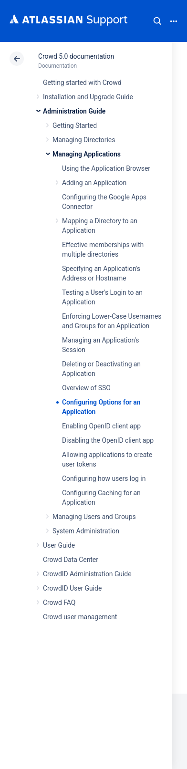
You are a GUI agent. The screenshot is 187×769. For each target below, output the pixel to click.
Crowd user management (80, 617)
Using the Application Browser (106, 168)
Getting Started (74, 125)
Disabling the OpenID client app (108, 440)
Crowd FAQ (59, 602)
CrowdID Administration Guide (87, 574)
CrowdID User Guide (72, 588)
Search (157, 21)
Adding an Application (94, 183)
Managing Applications (86, 154)
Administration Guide (74, 111)
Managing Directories (83, 140)
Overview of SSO (86, 388)
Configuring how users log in (103, 478)
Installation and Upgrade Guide (88, 97)
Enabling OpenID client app (101, 426)
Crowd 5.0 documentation (76, 56)
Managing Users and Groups (94, 516)
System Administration (85, 531)
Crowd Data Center (70, 559)
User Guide (59, 545)
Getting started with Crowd (82, 82)
